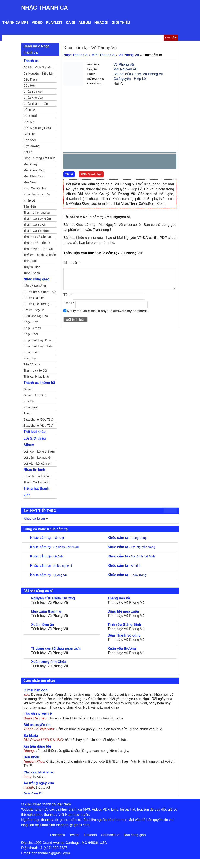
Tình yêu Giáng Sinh (124, 624)
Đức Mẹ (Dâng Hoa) (37, 128)
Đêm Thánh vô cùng (124, 635)
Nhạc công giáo (36, 279)
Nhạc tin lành (34, 470)
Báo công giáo (135, 835)
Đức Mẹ (29, 122)
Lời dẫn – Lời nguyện (38, 457)
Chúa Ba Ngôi (33, 91)
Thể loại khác (35, 431)
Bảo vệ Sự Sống (35, 285)
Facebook (57, 835)
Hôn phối (30, 140)
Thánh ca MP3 (15, 22)
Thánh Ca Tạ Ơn (35, 224)
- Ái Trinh (124, 565)
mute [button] (147, 161)
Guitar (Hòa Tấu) (35, 395)
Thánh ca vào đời (35, 370)
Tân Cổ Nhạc (32, 364)
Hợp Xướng (32, 146)
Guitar (28, 389)
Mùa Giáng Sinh (34, 170)
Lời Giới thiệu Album (35, 442)
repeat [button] (105, 162)
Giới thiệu (121, 22)
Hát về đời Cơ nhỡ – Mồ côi (40, 292)
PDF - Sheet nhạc (91, 174)
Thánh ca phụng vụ (37, 212)
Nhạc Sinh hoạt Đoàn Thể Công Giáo (38, 340)
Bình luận (71, 262)
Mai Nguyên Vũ (125, 69)
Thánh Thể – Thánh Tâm (37, 243)
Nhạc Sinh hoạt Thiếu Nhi (38, 347)
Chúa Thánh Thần (36, 103)
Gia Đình (29, 134)
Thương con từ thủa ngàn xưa (55, 648)
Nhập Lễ (29, 200)
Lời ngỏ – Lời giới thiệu (39, 451)
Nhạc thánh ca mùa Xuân (37, 195)
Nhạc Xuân (31, 352)
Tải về (69, 174)
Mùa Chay (30, 164)
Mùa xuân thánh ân (46, 611)
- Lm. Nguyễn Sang (131, 547)
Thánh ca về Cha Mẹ (38, 236)
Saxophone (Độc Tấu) (38, 419)
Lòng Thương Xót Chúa (39, 158)
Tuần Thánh (32, 273)
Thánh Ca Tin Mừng (37, 230)
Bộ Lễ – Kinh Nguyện (38, 67)
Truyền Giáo (32, 267)
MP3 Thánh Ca (103, 55)
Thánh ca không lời (39, 382)
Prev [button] (69, 162)
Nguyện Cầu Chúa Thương (53, 598)
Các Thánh (31, 79)
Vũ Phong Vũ (129, 55)
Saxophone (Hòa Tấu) (38, 425)
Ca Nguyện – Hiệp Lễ (38, 73)
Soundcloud (110, 835)
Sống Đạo (30, 358)
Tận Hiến (30, 206)
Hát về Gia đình (34, 298)
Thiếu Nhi (30, 261)
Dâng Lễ (29, 109)
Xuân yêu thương (122, 648)
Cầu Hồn (30, 85)
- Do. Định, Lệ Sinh (131, 556)
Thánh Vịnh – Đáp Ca (38, 249)
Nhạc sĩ (101, 22)
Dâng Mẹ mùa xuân (123, 611)
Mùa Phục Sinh (34, 176)
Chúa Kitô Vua (33, 97)
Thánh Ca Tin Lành (36, 482)
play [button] (80, 162)
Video (37, 22)
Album (84, 22)
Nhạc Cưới (31, 322)
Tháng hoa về (119, 598)
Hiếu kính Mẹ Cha (36, 316)
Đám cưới (30, 115)
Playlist (54, 22)
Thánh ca (31, 61)
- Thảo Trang (127, 575)
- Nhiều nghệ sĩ (51, 565)
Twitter (74, 835)
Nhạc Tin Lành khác (37, 476)
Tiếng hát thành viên (36, 492)
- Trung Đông (127, 538)
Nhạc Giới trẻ (32, 328)
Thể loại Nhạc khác (36, 376)
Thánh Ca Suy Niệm (37, 218)
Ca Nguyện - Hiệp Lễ (130, 79)
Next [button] (91, 162)
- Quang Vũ (48, 575)
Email (69, 303)
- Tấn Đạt (47, 538)
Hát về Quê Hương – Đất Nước (38, 304)
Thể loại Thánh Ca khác (40, 255)
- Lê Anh (46, 556)
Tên (67, 295)
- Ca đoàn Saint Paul (54, 547)
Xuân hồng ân (42, 624)
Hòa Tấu (29, 401)
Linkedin (90, 835)
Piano (27, 413)
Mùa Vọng (30, 182)
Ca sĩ (70, 22)
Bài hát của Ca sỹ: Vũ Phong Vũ (138, 74)
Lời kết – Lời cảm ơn (37, 463)
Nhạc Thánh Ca (44, 7)
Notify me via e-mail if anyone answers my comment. (105, 311)
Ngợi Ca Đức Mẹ (35, 188)
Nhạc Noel (31, 334)
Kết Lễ (28, 152)
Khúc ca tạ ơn (34, 518)
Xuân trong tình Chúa (48, 662)
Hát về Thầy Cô (34, 310)
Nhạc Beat (31, 407)
